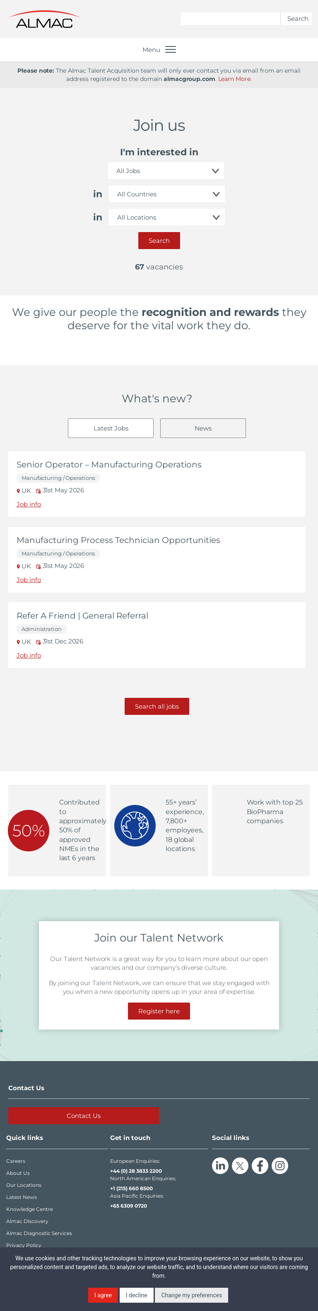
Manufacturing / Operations (58, 478)
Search (159, 241)
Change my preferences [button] (191, 1295)
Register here (159, 1011)
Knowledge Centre (29, 1209)
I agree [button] (103, 1295)
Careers (15, 1161)
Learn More (234, 79)
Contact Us (84, 1116)
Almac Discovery (27, 1221)
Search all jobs (157, 706)
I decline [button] (136, 1295)
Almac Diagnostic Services (39, 1233)
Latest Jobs (111, 428)
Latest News (21, 1197)
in (97, 194)
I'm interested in (159, 152)
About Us (18, 1173)
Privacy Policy (23, 1245)
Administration (42, 629)
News (203, 428)
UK (25, 490)
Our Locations (23, 1185)
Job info (29, 504)
